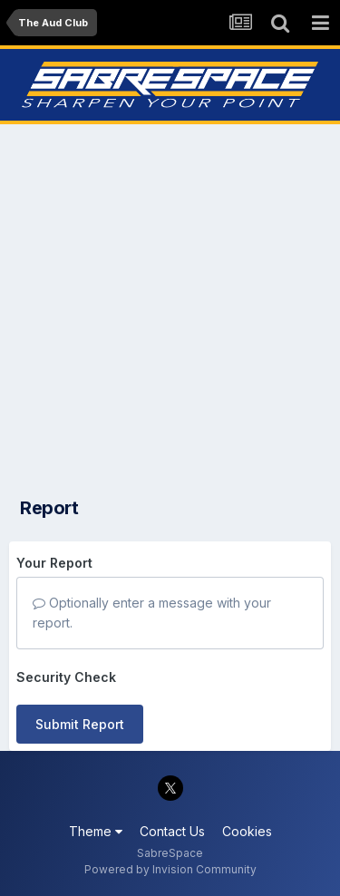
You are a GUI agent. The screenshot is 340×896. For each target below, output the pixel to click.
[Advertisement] (170, 305)
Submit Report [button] (79, 724)
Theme (95, 831)
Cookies (247, 831)
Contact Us (172, 831)
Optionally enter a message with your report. (152, 612)
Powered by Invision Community (170, 869)
